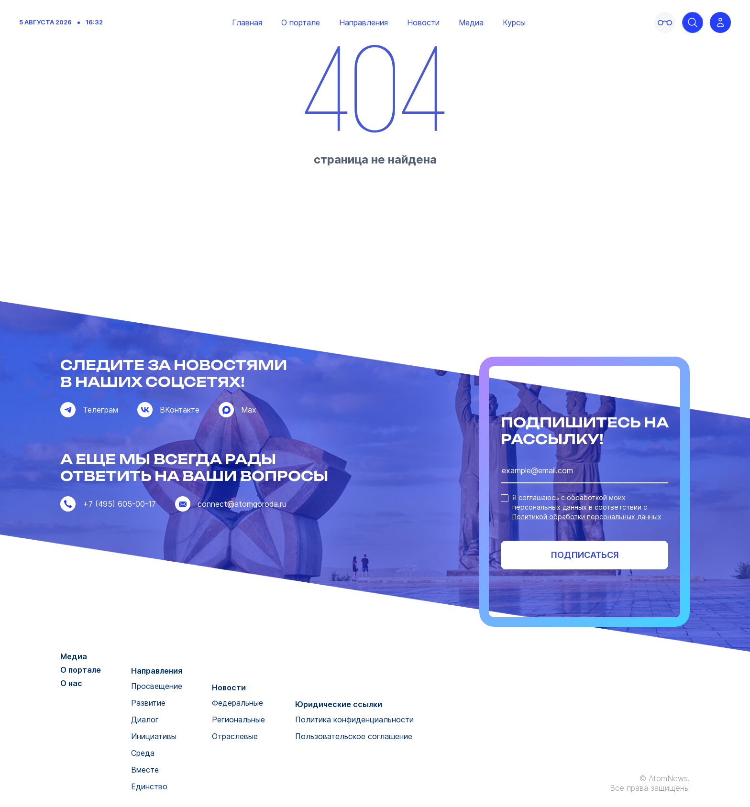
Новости (423, 22)
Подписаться (585, 555)
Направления (363, 22)
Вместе (145, 769)
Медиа (471, 22)
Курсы (514, 22)
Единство (149, 786)
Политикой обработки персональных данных (587, 517)
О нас (71, 683)
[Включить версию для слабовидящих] (664, 22)
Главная (247, 22)
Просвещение (156, 686)
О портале (300, 22)
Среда (142, 753)
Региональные (238, 719)
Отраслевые (235, 736)
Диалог (145, 719)
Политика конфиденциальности (354, 719)
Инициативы (153, 736)
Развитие (148, 703)
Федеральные (237, 703)
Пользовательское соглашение (353, 736)
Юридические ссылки (338, 704)
